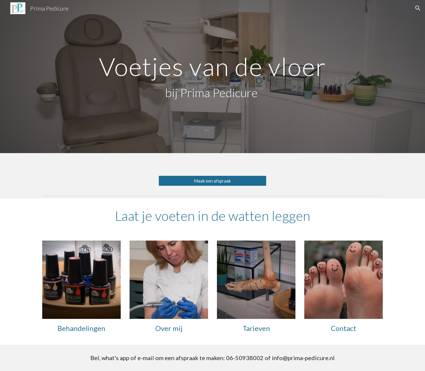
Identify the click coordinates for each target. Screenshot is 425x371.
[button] (418, 8)
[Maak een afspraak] (212, 181)
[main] (212, 77)
